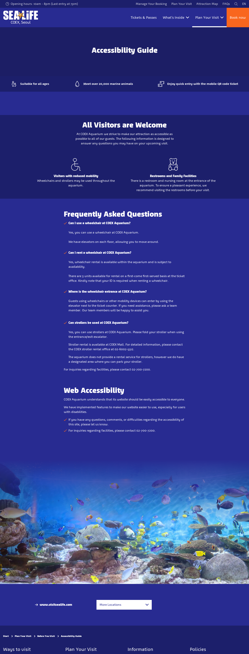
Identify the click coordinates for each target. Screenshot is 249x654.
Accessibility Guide (71, 636)
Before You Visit (46, 636)
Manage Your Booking (151, 4)
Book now (238, 17)
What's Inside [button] (176, 17)
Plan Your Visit (181, 4)
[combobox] (124, 605)
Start (6, 636)
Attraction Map (207, 4)
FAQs (226, 4)
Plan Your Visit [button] (209, 17)
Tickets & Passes (144, 17)
